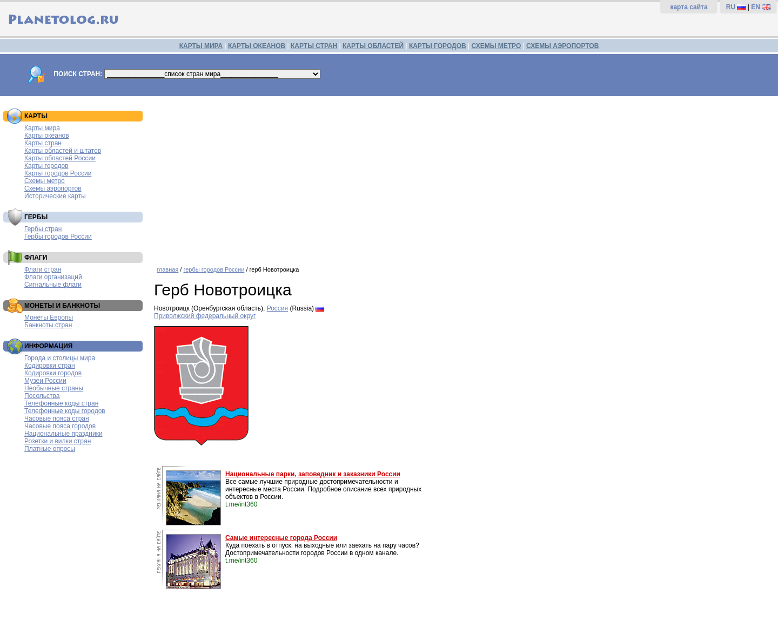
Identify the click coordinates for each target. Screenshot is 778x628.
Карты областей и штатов (62, 150)
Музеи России (45, 380)
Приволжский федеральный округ (205, 316)
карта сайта (688, 7)
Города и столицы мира (59, 358)
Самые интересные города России (281, 538)
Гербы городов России (58, 236)
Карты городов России (57, 173)
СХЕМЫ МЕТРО (496, 46)
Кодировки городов (53, 373)
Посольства (42, 396)
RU (730, 7)
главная (167, 269)
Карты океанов (46, 135)
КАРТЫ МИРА (201, 46)
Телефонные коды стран (61, 403)
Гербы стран (43, 229)
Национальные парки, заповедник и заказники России (312, 474)
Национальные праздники (63, 433)
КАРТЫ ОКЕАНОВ (256, 46)
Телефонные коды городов (64, 411)
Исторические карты (55, 196)
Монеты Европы (48, 317)
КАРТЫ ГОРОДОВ (437, 46)
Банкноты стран (48, 325)
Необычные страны (53, 388)
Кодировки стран (49, 365)
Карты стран (43, 143)
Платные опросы (49, 449)
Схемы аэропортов (53, 188)
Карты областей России (60, 158)
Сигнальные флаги (53, 284)
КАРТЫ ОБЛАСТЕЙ (373, 46)
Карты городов (46, 166)
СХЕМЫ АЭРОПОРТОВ (562, 46)
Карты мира (42, 128)
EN (755, 7)
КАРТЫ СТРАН (314, 46)
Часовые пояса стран (56, 418)
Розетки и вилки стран (57, 441)
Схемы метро (44, 181)
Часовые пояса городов (60, 426)
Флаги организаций (53, 277)
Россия (277, 308)
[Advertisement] (463, 177)
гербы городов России (213, 269)
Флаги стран (42, 269)
